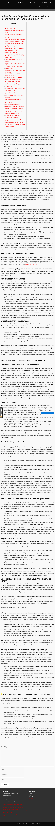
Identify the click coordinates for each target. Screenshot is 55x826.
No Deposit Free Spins (11, 28)
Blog (40, 7)
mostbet (3, 201)
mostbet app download (31, 264)
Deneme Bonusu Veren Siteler (13, 804)
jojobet (19, 810)
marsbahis (10, 814)
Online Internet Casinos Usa (12, 115)
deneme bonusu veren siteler (9, 802)
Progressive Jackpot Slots (11, 52)
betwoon (12, 810)
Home (8, 2)
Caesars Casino (9, 68)
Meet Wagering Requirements (12, 104)
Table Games (8, 86)
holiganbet (27, 810)
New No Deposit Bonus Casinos (13, 34)
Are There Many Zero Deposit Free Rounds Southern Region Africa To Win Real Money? (15, 55)
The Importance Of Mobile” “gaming (14, 84)
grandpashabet (7, 810)
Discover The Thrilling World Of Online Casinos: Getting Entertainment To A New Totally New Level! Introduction (15, 41)
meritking (14, 814)
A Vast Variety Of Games (11, 117)
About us (34, 2)
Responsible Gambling (11, 83)
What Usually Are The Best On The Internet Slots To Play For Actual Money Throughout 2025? (15, 124)
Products (21, 2)
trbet (13, 809)
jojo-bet (18, 814)
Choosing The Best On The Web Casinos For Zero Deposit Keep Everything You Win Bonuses (13, 79)
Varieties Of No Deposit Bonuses (13, 27)
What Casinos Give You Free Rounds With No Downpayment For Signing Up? (14, 108)
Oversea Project (47, 2)
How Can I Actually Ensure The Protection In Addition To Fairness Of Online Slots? (14, 101)
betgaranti (22, 810)
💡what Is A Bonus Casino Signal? (14, 66)
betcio (15, 809)
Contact (49, 7)
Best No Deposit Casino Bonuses (13, 47)
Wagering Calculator (10, 45)
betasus (16, 810)
